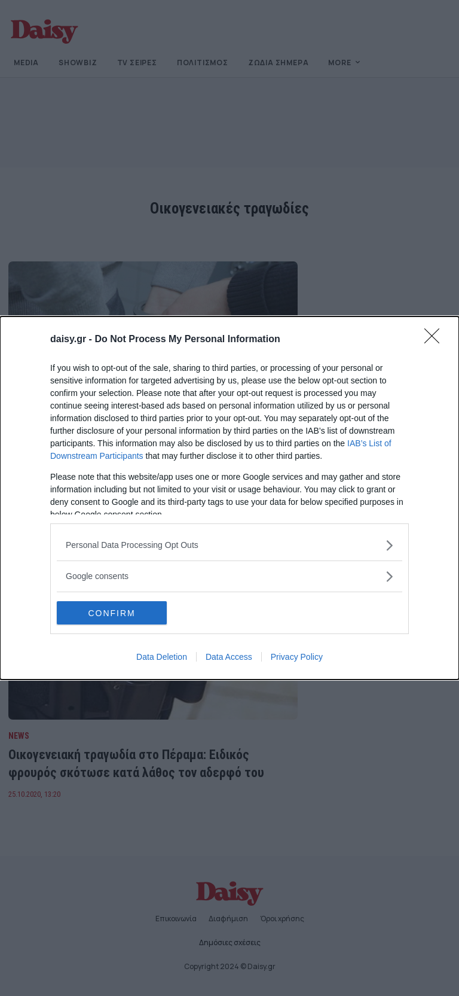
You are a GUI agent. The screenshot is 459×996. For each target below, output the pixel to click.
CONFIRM (113, 613)
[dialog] (229, 498)
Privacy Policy (297, 657)
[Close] (435, 339)
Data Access (229, 657)
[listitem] (229, 545)
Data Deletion (161, 657)
